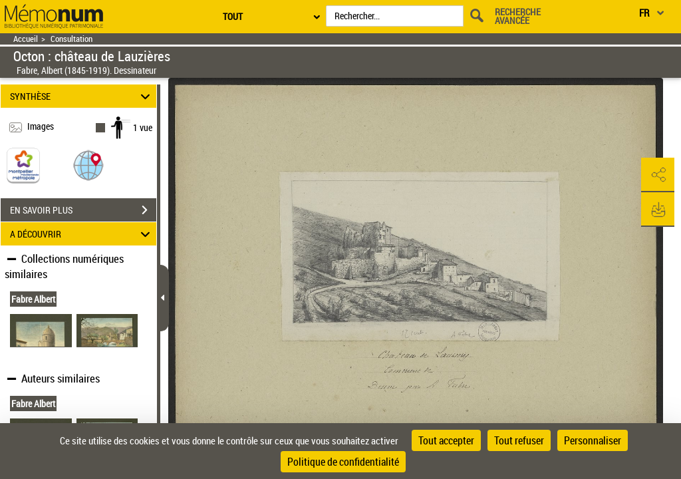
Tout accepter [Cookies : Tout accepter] (446, 440)
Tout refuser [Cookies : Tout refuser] (519, 440)
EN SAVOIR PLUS (83, 210)
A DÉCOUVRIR (82, 233)
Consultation (71, 39)
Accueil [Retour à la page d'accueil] (25, 39)
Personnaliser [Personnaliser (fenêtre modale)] (592, 440)
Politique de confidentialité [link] (343, 461)
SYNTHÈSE (82, 96)
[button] (88, 164)
